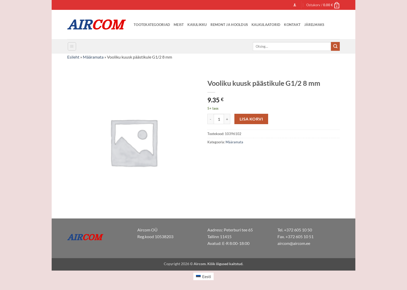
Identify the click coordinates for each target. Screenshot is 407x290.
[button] (294, 5)
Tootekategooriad (152, 25)
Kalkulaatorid (266, 25)
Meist (179, 25)
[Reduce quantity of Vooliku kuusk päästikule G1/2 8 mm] (210, 119)
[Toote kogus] (219, 119)
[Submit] (335, 46)
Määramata (93, 56)
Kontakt (292, 25)
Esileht (73, 56)
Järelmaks (314, 25)
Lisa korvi (251, 119)
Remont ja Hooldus (229, 25)
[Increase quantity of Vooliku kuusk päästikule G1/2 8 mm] (227, 119)
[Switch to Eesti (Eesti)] (203, 276)
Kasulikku (197, 25)
